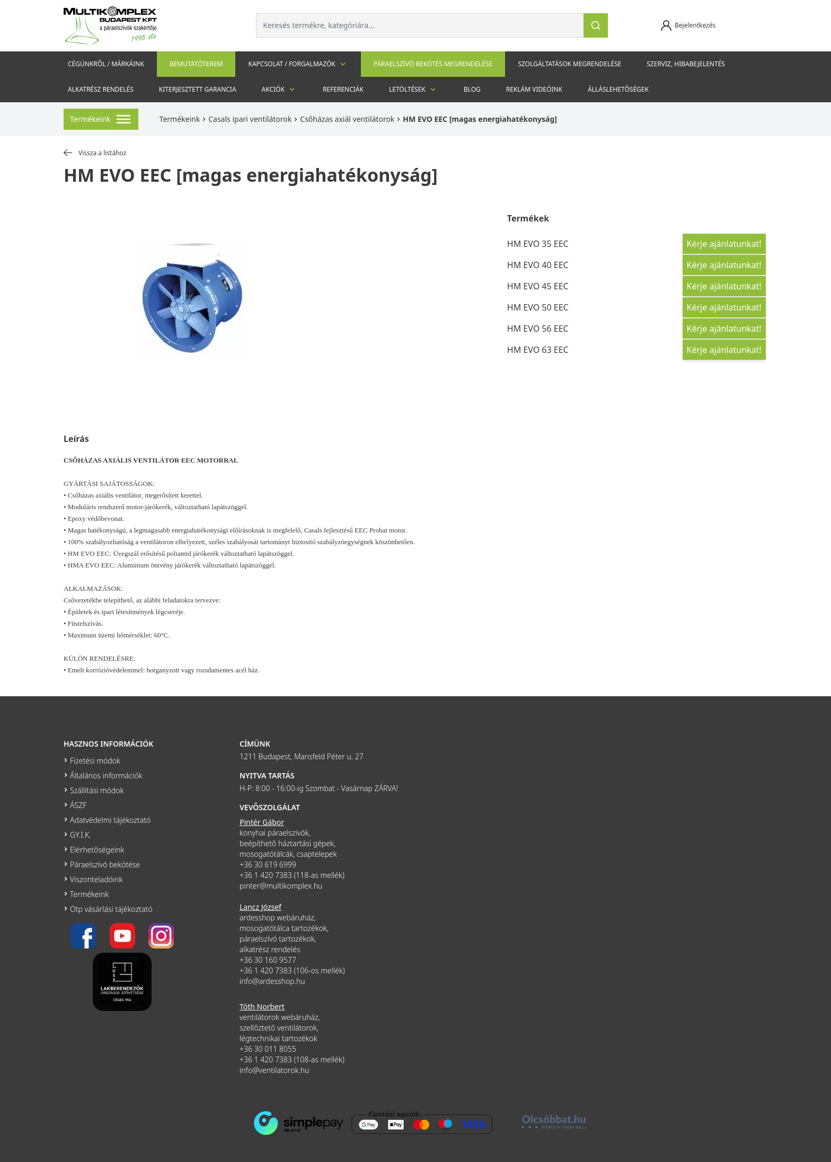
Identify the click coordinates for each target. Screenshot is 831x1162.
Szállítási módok (96, 790)
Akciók (279, 89)
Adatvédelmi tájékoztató (110, 820)
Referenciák (343, 89)
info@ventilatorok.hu (275, 1070)
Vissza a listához (95, 153)
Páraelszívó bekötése (105, 864)
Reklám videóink (534, 89)
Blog (472, 89)
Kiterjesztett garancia (197, 89)
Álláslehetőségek (618, 89)
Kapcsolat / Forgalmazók (298, 64)
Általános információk (106, 775)
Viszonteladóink (96, 879)
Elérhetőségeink (97, 850)
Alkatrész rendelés (101, 89)
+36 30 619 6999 (268, 864)
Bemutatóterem (196, 63)
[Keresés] (596, 25)
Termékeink (180, 119)
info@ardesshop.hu (272, 981)
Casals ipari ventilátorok (249, 119)
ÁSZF (78, 805)
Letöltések (413, 89)
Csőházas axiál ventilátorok (347, 119)
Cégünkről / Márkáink (106, 63)
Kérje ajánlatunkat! (724, 244)
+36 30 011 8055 (268, 1049)
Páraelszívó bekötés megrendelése (433, 63)
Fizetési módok (95, 761)
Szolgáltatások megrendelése (569, 63)
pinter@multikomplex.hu (281, 886)
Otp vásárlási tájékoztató (111, 909)
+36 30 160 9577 (268, 960)
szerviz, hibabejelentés (686, 63)
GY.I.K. (80, 835)
